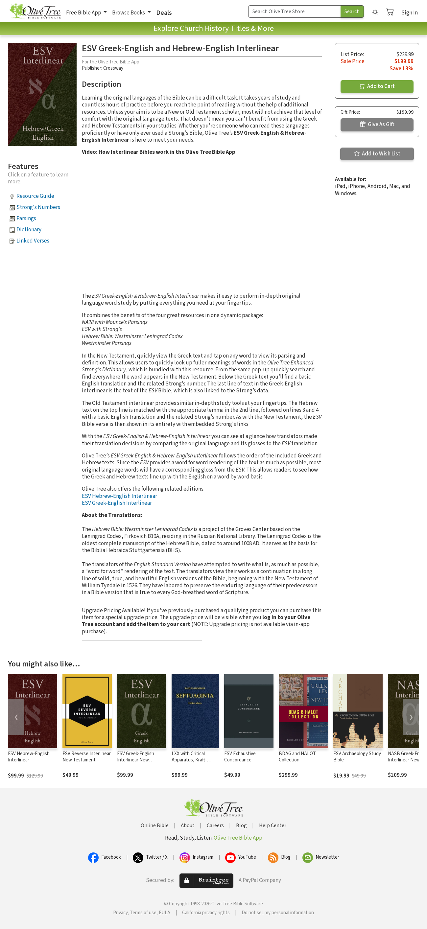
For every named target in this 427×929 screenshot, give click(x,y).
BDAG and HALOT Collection (297, 756)
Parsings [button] (26, 218)
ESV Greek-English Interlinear (117, 503)
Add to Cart (377, 86)
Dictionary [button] (28, 230)
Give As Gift (377, 124)
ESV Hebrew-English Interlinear (119, 496)
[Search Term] (294, 11)
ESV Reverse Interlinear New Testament (86, 756)
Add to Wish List (377, 154)
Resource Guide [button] (35, 196)
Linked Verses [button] (32, 241)
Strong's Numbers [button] (38, 207)
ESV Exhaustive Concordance (240, 756)
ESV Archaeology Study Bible (357, 756)
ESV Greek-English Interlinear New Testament (135, 760)
